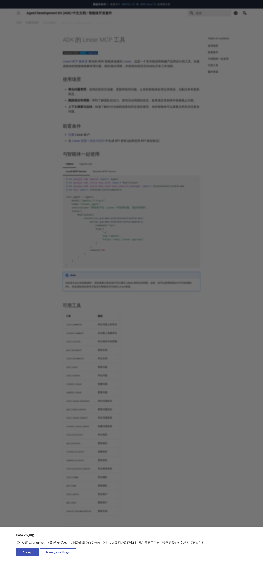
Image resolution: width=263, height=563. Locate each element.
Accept (28, 552)
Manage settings (58, 552)
